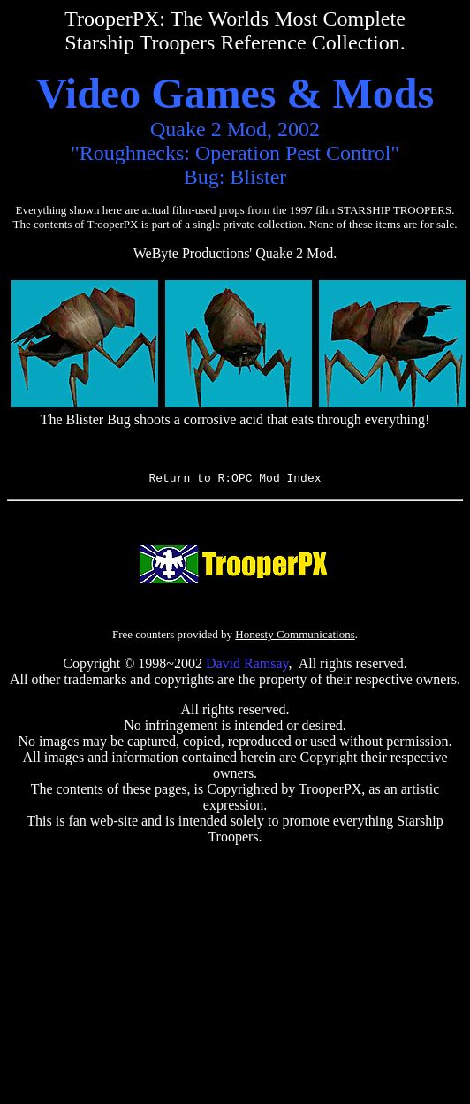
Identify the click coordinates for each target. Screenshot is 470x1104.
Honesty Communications (294, 636)
